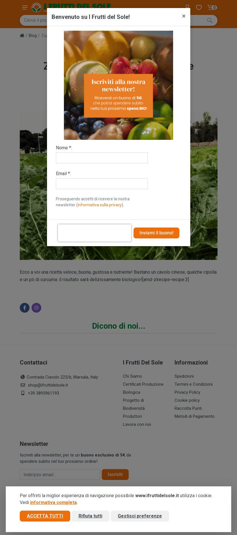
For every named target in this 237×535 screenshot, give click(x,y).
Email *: (63, 173)
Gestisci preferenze (140, 516)
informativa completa (53, 502)
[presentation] (94, 233)
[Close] (183, 16)
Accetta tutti (45, 516)
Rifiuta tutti (90, 516)
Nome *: (64, 147)
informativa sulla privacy (100, 205)
